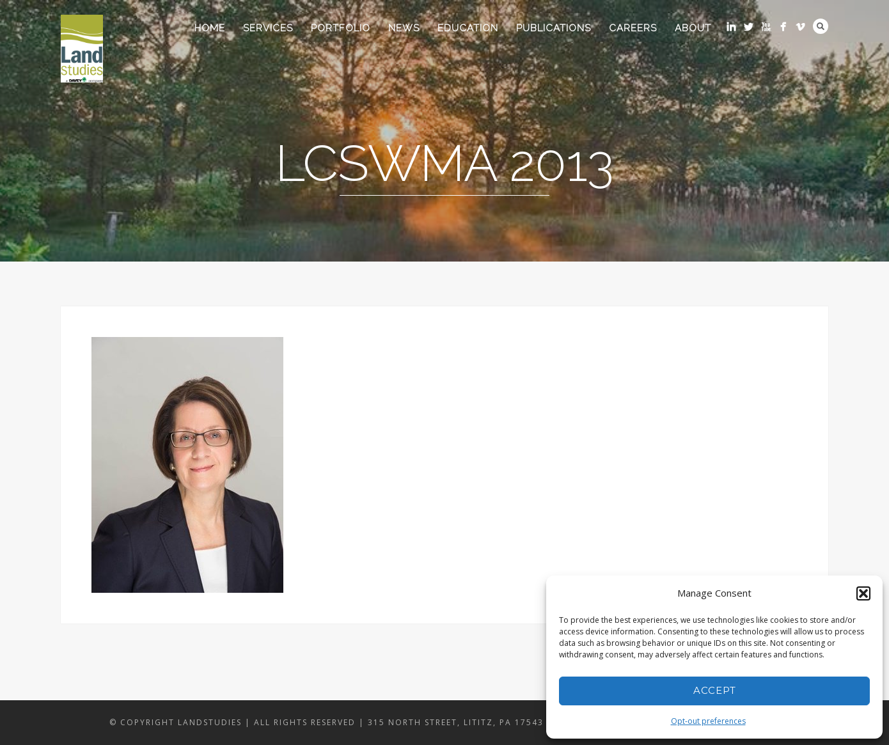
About (693, 28)
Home (209, 28)
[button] (863, 593)
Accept (714, 690)
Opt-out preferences (708, 721)
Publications (553, 28)
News (404, 28)
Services (268, 28)
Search (820, 26)
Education (467, 28)
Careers (633, 28)
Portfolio (340, 28)
